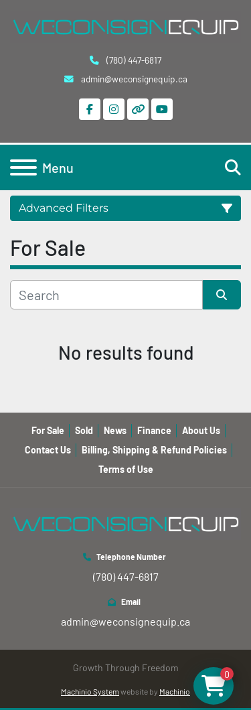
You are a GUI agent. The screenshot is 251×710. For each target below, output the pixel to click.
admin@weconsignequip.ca (133, 78)
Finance (154, 430)
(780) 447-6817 (132, 60)
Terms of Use (125, 469)
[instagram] (113, 109)
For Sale (47, 430)
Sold (84, 430)
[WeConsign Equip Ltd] (125, 522)
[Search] (106, 294)
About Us (201, 430)
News (115, 430)
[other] (138, 109)
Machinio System (90, 691)
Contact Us (48, 449)
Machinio (174, 691)
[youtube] (162, 109)
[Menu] (23, 167)
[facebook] (89, 109)
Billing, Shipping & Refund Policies (154, 449)
